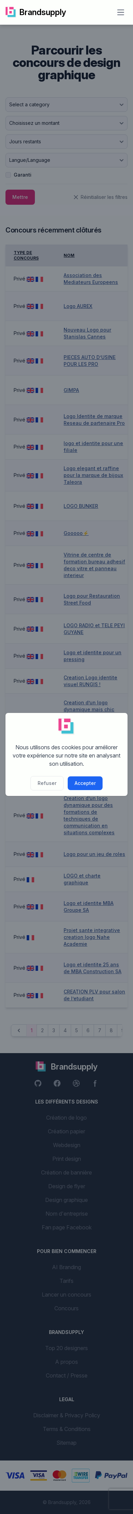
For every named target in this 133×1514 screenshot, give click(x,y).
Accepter (85, 783)
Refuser (47, 783)
